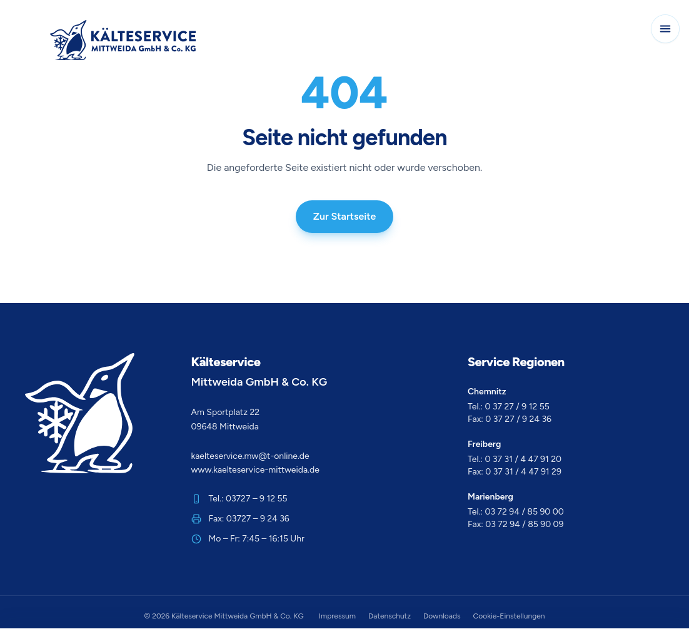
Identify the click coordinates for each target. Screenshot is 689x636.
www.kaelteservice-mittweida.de (255, 469)
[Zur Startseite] (123, 40)
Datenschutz (389, 616)
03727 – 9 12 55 (257, 498)
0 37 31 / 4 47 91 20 (523, 459)
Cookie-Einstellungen (509, 616)
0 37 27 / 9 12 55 (517, 406)
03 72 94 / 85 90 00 (524, 511)
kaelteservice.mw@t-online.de (250, 456)
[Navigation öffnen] (665, 29)
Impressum (337, 616)
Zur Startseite (344, 216)
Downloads (442, 616)
